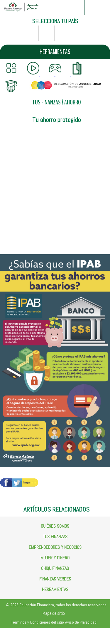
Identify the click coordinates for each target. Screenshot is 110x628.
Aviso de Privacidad (81, 622)
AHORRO (72, 102)
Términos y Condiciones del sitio (37, 622)
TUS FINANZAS (46, 102)
